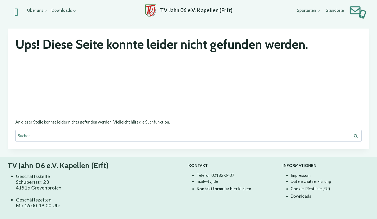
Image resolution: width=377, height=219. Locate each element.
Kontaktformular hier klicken (224, 188)
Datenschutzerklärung (311, 181)
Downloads (301, 196)
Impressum (301, 175)
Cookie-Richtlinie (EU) (310, 188)
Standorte (335, 10)
